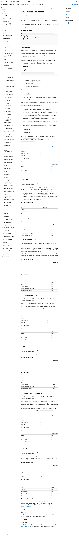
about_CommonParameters (26, 506)
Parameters (68, 14)
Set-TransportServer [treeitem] (7, 207)
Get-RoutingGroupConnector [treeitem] (9, 106)
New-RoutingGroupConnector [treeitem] (9, 139)
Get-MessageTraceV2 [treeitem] (6, 38)
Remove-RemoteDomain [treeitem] (8, 162)
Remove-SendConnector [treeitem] (8, 168)
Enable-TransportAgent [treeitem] (8, 63)
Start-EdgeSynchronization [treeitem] (8, 211)
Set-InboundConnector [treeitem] (8, 189)
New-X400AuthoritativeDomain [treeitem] (9, 144)
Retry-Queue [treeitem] (6, 177)
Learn (22, 8)
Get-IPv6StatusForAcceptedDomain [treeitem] (9, 84)
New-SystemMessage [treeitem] (7, 142)
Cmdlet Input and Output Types (46, 514)
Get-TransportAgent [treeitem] (7, 112)
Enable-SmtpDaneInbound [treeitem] (8, 62)
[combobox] (7, 9)
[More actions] (57, 8)
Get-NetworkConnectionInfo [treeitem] (9, 95)
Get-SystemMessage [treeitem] (7, 111)
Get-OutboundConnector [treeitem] (8, 97)
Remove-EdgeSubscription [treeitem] (8, 153)
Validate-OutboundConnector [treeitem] (9, 225)
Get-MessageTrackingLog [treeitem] (8, 92)
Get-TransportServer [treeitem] (7, 117)
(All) (22, 161)
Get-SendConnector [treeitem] (7, 108)
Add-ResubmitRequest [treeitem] (7, 46)
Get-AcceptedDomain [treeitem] (7, 67)
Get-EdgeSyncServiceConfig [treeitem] (8, 77)
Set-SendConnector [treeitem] (7, 200)
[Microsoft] (2, 1)
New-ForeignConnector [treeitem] (8, 131)
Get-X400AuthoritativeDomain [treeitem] (9, 120)
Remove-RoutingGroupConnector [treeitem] (8, 166)
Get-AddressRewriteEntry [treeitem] (8, 68)
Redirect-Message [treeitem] (7, 145)
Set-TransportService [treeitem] (7, 208)
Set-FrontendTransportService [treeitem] (9, 188)
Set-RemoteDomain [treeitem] (7, 196)
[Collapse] (13, 7)
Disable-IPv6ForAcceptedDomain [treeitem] (8, 51)
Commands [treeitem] (5, 15)
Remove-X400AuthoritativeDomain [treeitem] (8, 172)
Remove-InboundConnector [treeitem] (8, 156)
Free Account (75, 4)
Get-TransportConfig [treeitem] (7, 114)
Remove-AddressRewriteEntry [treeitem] (9, 148)
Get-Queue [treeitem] (6, 98)
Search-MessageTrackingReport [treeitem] (9, 179)
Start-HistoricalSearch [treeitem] (7, 213)
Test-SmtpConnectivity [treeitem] (8, 222)
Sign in (76, 1)
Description (68, 11)
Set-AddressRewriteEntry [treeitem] (8, 182)
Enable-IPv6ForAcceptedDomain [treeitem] (8, 60)
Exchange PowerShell (27, 15)
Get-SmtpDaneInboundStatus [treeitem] (9, 109)
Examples (68, 13)
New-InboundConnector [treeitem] (8, 133)
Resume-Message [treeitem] (7, 174)
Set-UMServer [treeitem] (5, 253)
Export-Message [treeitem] (6, 65)
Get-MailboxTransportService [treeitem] (9, 86)
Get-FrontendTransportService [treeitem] (9, 80)
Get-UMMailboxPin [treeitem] (6, 39)
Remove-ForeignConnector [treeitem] (8, 154)
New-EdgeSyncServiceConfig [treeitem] (9, 130)
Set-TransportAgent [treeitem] (7, 203)
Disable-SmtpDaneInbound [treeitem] (8, 53)
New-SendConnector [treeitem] (7, 140)
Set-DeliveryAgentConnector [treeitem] (9, 183)
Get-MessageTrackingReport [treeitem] (8, 94)
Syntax (67, 10)
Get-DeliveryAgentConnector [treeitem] (9, 70)
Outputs (68, 17)
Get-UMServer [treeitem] (5, 41)
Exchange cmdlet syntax (53, 24)
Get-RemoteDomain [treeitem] (7, 103)
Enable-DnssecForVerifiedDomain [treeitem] (8, 57)
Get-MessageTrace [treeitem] (7, 89)
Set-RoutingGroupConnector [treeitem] (9, 199)
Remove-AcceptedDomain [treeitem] (8, 147)
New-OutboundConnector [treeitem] (8, 134)
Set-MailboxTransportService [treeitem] (9, 191)
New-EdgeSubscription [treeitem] (8, 128)
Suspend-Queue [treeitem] (6, 217)
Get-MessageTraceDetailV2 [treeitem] (7, 36)
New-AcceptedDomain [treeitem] (8, 123)
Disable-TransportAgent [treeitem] (8, 55)
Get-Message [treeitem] (6, 88)
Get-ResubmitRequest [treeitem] (7, 105)
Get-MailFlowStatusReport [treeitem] (7, 35)
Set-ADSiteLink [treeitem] (5, 251)
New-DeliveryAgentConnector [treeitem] (9, 126)
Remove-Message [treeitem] (7, 157)
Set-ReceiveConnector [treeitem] (7, 194)
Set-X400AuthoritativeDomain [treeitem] (9, 210)
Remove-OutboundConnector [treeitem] (9, 159)
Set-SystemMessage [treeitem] (7, 202)
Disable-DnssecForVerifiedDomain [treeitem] (8, 48)
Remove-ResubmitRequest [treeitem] (8, 163)
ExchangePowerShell (27, 8)
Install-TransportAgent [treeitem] (7, 122)
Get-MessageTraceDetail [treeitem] (8, 91)
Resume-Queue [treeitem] (6, 175)
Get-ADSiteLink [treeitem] (5, 33)
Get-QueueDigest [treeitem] (7, 100)
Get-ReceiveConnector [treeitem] (8, 102)
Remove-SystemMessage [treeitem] (8, 169)
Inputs (67, 15)
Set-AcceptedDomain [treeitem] (7, 180)
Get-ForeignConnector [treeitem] (8, 79)
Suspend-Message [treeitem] (7, 216)
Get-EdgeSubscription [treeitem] (7, 75)
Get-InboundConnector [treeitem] (8, 82)
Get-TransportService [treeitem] (7, 119)
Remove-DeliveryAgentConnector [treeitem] (8, 151)
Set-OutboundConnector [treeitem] (8, 193)
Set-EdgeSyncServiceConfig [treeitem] (8, 185)
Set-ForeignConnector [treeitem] (7, 186)
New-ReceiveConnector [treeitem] (8, 136)
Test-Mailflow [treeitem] (6, 221)
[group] (39, 75)
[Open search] (74, 1)
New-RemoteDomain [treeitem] (7, 137)
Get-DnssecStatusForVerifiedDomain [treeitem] (9, 73)
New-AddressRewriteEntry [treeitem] (8, 125)
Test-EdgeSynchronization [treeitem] (8, 219)
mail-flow (34, 8)
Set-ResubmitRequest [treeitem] (7, 197)
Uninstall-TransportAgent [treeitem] (8, 224)
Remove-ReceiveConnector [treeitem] (8, 160)
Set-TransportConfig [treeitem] (7, 205)
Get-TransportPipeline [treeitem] (7, 116)
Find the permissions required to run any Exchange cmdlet (41, 63)
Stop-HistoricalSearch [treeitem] (7, 214)
